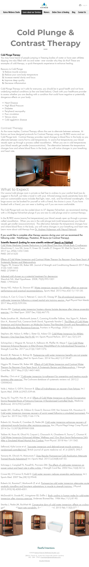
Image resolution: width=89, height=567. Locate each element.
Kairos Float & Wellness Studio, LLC (47, 553)
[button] (46, 523)
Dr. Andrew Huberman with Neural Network (55, 229)
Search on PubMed (63, 242)
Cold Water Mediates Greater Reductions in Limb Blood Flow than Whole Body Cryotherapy (44, 245)
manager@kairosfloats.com (51, 557)
